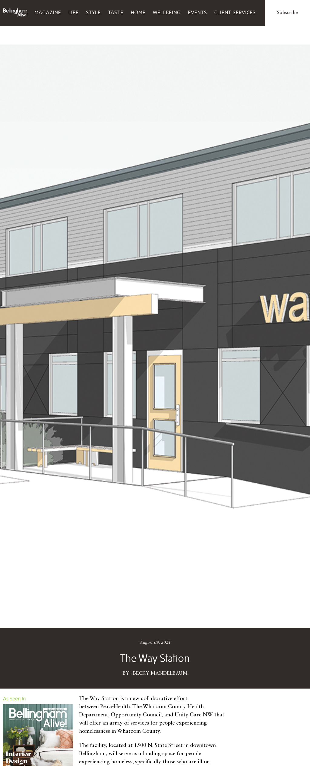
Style (93, 12)
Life (73, 12)
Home (138, 12)
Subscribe (287, 12)
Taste (116, 12)
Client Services (235, 12)
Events (197, 12)
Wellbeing (167, 12)
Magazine (48, 12)
